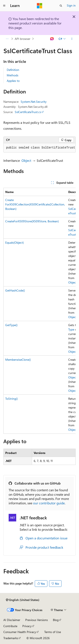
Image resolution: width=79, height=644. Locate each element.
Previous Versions (36, 620)
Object (26, 160)
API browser (22, 39)
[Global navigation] (4, 5)
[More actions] (72, 38)
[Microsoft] (39, 5)
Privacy (27, 626)
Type (71, 329)
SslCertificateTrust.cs (28, 112)
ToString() (11, 399)
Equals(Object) (14, 242)
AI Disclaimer (11, 620)
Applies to (13, 81)
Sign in (71, 5)
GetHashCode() (15, 290)
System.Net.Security (34, 102)
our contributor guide (49, 503)
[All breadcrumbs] (7, 38)
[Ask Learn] (52, 38)
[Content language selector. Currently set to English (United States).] (22, 600)
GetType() (11, 325)
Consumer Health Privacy (19, 632)
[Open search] (61, 5)
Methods (12, 75)
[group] (39, 311)
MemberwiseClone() (18, 360)
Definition (13, 70)
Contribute (10, 626)
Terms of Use (52, 632)
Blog (56, 620)
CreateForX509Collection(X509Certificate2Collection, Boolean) (35, 204)
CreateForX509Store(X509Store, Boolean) (32, 221)
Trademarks (10, 638)
